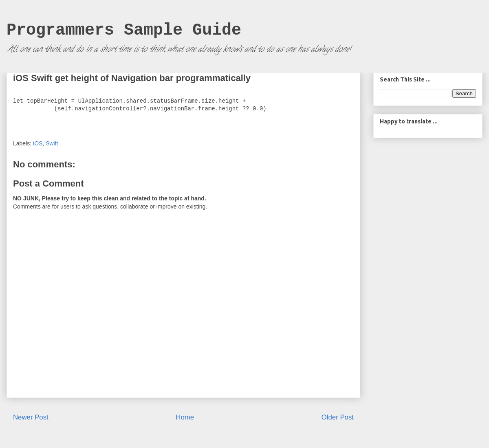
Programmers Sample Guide (124, 30)
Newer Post (30, 417)
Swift (52, 143)
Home (185, 417)
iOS (37, 143)
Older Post (338, 417)
